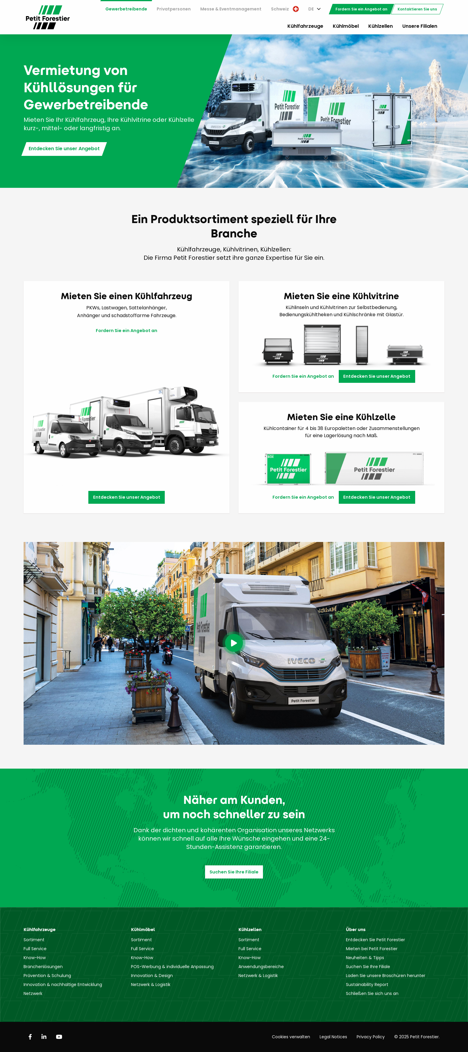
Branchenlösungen (43, 967)
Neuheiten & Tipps (365, 958)
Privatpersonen (174, 9)
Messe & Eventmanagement (230, 9)
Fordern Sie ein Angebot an (361, 9)
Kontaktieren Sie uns (417, 9)
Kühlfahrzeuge (305, 26)
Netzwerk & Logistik (150, 985)
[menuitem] (126, 9)
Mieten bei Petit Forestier (372, 949)
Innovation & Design (152, 976)
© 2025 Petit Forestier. (417, 1037)
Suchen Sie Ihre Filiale (234, 872)
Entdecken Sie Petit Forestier (375, 940)
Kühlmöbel (346, 26)
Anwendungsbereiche (261, 967)
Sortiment (34, 940)
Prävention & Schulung (47, 976)
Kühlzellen (380, 26)
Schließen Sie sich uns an (372, 993)
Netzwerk (33, 993)
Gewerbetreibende (126, 9)
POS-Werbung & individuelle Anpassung (172, 967)
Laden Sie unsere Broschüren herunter (385, 976)
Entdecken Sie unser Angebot (64, 148)
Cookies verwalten (291, 1037)
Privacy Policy (371, 1037)
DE (311, 9)
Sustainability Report (367, 985)
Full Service (35, 949)
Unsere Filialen (419, 26)
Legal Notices (333, 1037)
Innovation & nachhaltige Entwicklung (63, 985)
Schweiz (285, 9)
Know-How (35, 958)
